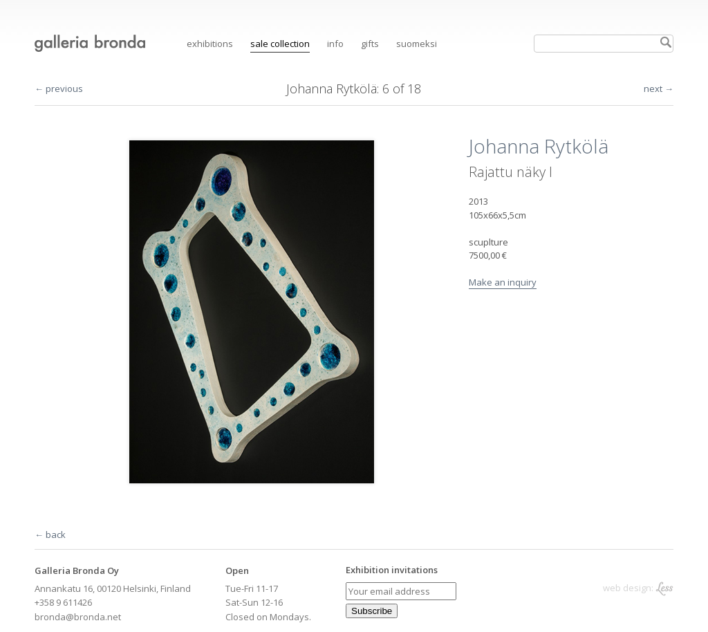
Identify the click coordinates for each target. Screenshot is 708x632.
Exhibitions (210, 43)
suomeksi (416, 43)
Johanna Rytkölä (331, 88)
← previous (59, 88)
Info (335, 43)
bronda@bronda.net (78, 617)
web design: (638, 588)
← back (50, 534)
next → (658, 88)
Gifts (370, 43)
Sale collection (280, 43)
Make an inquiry (503, 282)
